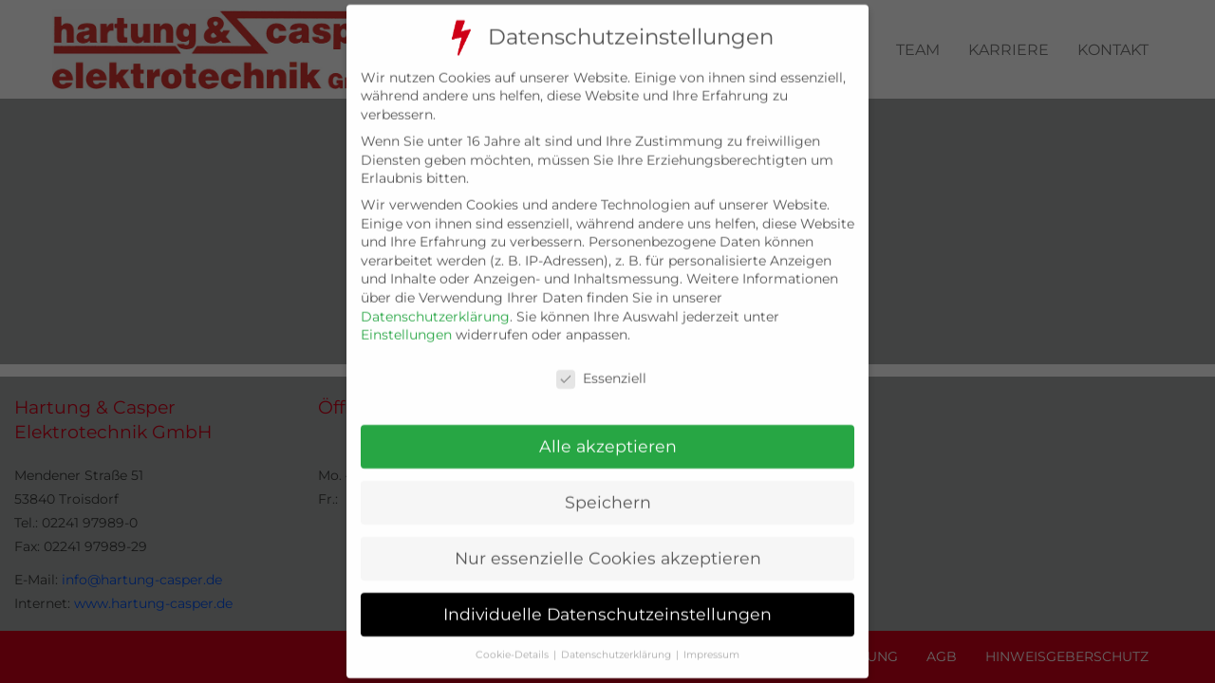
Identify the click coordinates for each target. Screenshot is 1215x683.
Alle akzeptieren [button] (608, 430)
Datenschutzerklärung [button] (616, 638)
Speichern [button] (608, 486)
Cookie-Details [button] (512, 638)
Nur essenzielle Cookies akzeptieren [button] (608, 542)
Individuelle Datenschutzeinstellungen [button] (607, 598)
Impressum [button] (711, 638)
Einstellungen (406, 318)
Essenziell (601, 363)
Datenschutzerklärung (435, 299)
